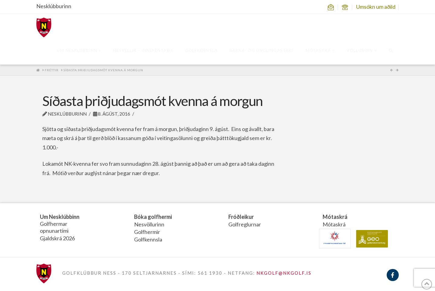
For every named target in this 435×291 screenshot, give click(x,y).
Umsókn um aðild (375, 6)
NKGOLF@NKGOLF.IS (283, 273)
